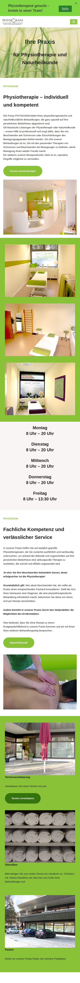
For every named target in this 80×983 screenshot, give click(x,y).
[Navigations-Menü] (74, 22)
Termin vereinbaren (22, 798)
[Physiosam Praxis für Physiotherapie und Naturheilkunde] (12, 21)
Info (65, 9)
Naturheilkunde (19, 642)
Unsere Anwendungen (23, 171)
